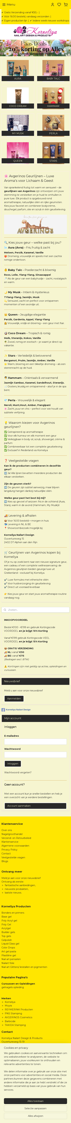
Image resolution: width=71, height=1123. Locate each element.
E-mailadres (11, 735)
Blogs (4, 861)
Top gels (6, 936)
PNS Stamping (13, 1013)
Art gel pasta (8, 951)
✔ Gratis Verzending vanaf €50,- (19, 12)
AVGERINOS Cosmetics (18, 1017)
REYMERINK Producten (19, 1009)
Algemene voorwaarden (15, 845)
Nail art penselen (11, 959)
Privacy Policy (9, 849)
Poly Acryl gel (9, 920)
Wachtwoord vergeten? (18, 772)
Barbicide (10, 1021)
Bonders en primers (12, 912)
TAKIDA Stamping (15, 1025)
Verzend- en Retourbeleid (16, 838)
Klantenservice (9, 841)
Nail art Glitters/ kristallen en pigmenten (24, 967)
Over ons (6, 830)
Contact (6, 853)
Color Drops (8, 947)
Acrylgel (6, 928)
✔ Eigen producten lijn (14, 20)
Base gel (6, 916)
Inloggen (12, 763)
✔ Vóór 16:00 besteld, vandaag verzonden (25, 16)
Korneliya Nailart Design (16, 710)
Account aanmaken (19, 805)
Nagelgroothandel (12, 834)
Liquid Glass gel (10, 943)
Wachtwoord (12, 748)
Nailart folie (7, 963)
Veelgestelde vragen (13, 857)
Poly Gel (6, 924)
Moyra (8, 1005)
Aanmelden (14, 698)
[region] (35, 1072)
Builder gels (8, 932)
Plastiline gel (8, 955)
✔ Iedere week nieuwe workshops (49, 20)
